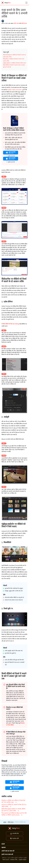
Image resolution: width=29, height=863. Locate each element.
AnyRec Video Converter (14, 89)
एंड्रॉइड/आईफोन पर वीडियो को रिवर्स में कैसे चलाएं (14, 63)
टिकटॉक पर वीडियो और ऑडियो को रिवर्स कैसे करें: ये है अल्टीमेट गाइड (13, 801)
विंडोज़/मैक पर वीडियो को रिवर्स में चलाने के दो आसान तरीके (13, 60)
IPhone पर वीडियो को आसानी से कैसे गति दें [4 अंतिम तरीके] (14, 805)
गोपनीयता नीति (13, 859)
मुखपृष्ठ (4, 822)
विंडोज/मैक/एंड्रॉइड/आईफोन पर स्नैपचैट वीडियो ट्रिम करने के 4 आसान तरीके (13, 810)
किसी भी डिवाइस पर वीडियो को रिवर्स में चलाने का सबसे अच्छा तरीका (14, 56)
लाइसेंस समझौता (22, 859)
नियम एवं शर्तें (6, 859)
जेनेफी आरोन (16, 23)
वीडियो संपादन (24, 23)
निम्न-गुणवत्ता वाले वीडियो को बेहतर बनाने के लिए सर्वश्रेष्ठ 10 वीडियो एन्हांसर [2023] (14, 814)
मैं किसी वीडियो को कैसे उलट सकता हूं (10, 324)
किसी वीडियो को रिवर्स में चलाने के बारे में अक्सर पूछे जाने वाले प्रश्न (14, 66)
